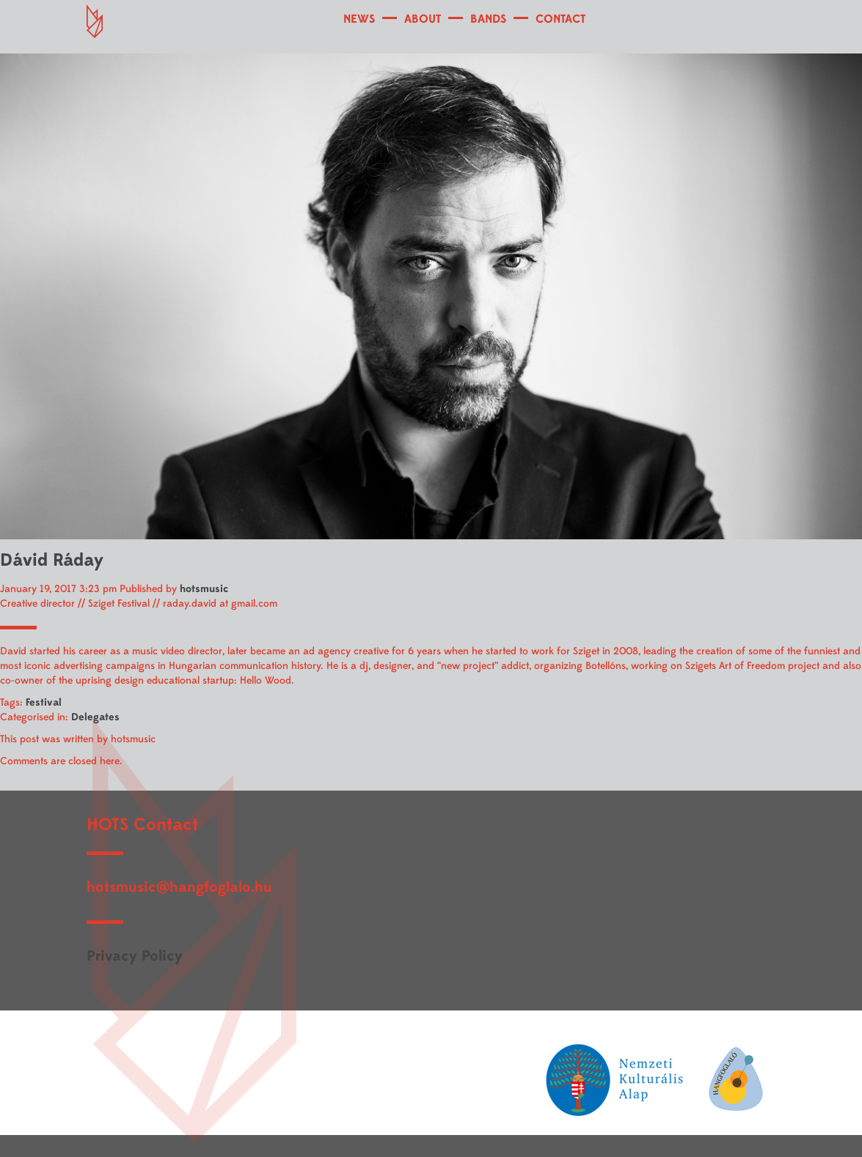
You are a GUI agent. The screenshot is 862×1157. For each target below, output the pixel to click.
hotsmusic (204, 589)
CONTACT (560, 19)
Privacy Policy (135, 956)
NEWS (359, 19)
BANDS (488, 19)
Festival (44, 702)
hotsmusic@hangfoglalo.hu (179, 887)
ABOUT (422, 19)
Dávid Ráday (51, 560)
